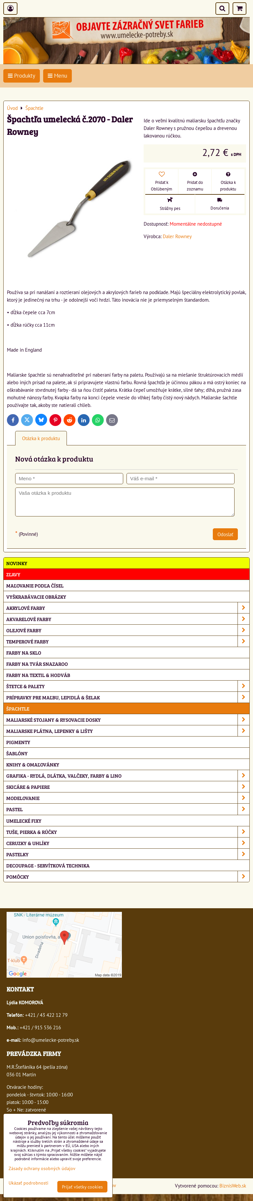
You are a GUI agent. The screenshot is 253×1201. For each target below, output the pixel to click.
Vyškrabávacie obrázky (36, 596)
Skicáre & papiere (127, 786)
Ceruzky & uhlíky (127, 843)
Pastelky (127, 854)
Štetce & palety (127, 686)
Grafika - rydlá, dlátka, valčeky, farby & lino (127, 775)
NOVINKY (16, 563)
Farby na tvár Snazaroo (37, 663)
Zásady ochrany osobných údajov (42, 1168)
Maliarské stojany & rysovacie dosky (127, 719)
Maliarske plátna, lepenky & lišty (127, 730)
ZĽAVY (13, 574)
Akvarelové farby (127, 618)
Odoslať (225, 534)
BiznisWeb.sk (232, 1185)
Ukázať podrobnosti (28, 1183)
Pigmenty (18, 741)
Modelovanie (127, 797)
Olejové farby (127, 630)
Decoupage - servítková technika (48, 865)
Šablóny (17, 753)
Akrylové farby (127, 607)
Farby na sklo (23, 652)
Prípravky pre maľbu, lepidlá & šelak (127, 697)
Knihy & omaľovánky (32, 764)
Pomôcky (127, 876)
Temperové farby (127, 641)
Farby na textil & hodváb (38, 674)
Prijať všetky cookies (82, 1187)
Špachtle (17, 708)
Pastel (127, 809)
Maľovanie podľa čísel (35, 585)
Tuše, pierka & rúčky (127, 831)
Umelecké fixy (24, 820)
